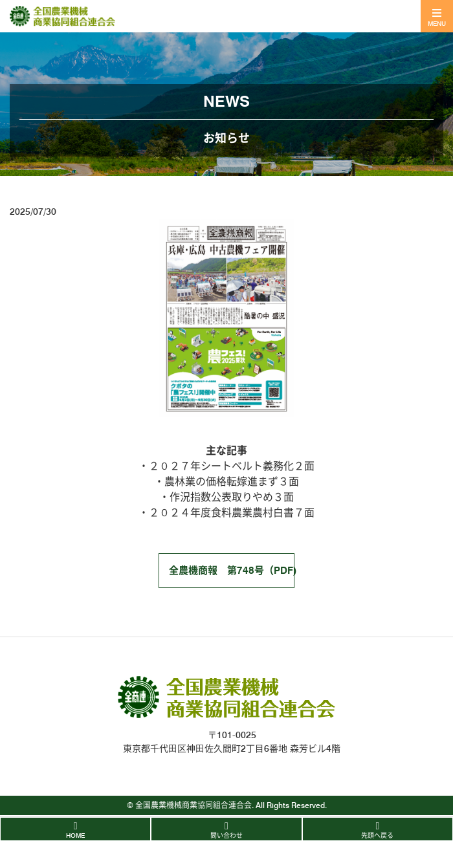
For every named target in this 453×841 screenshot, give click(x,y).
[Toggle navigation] (437, 16)
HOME (75, 835)
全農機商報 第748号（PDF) (231, 570)
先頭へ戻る (377, 835)
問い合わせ (226, 835)
